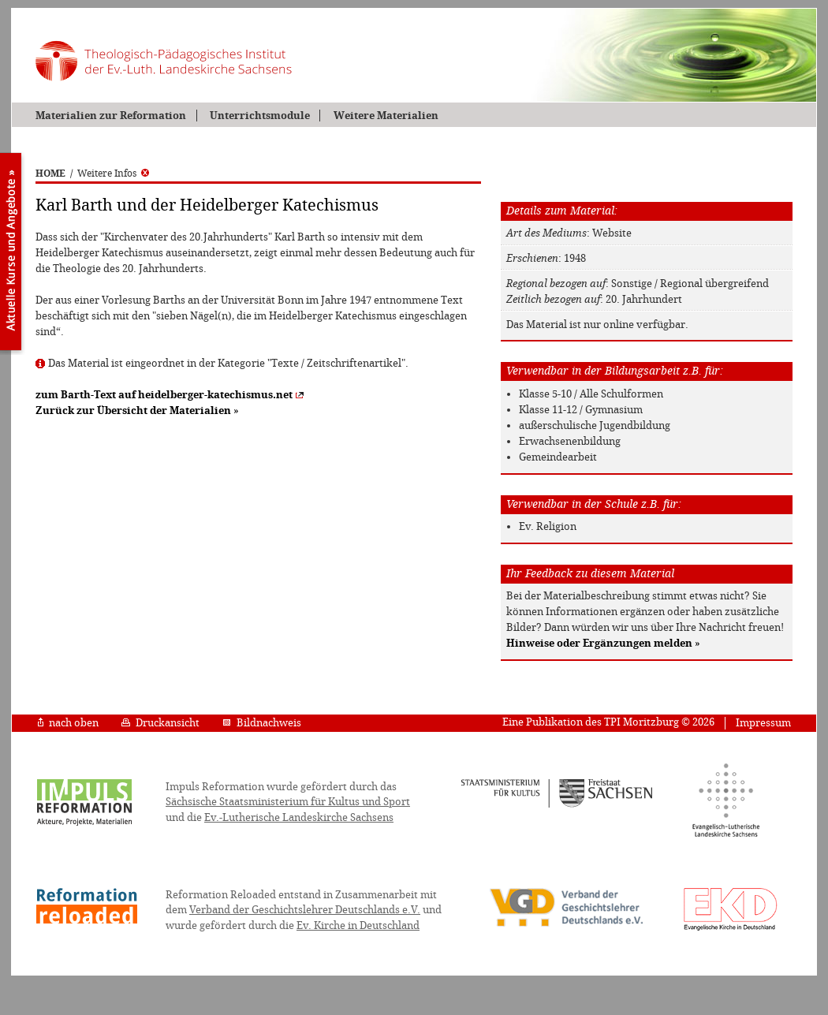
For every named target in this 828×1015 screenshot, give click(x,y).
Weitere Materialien (386, 115)
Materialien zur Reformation (110, 115)
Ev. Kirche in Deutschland (358, 925)
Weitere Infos (113, 173)
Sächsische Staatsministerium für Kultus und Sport (288, 802)
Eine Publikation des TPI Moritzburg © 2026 (608, 722)
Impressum (763, 723)
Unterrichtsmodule (260, 115)
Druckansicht (160, 723)
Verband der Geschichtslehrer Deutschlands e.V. (304, 910)
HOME (50, 173)
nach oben (68, 723)
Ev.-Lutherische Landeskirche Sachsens (298, 817)
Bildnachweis (261, 723)
